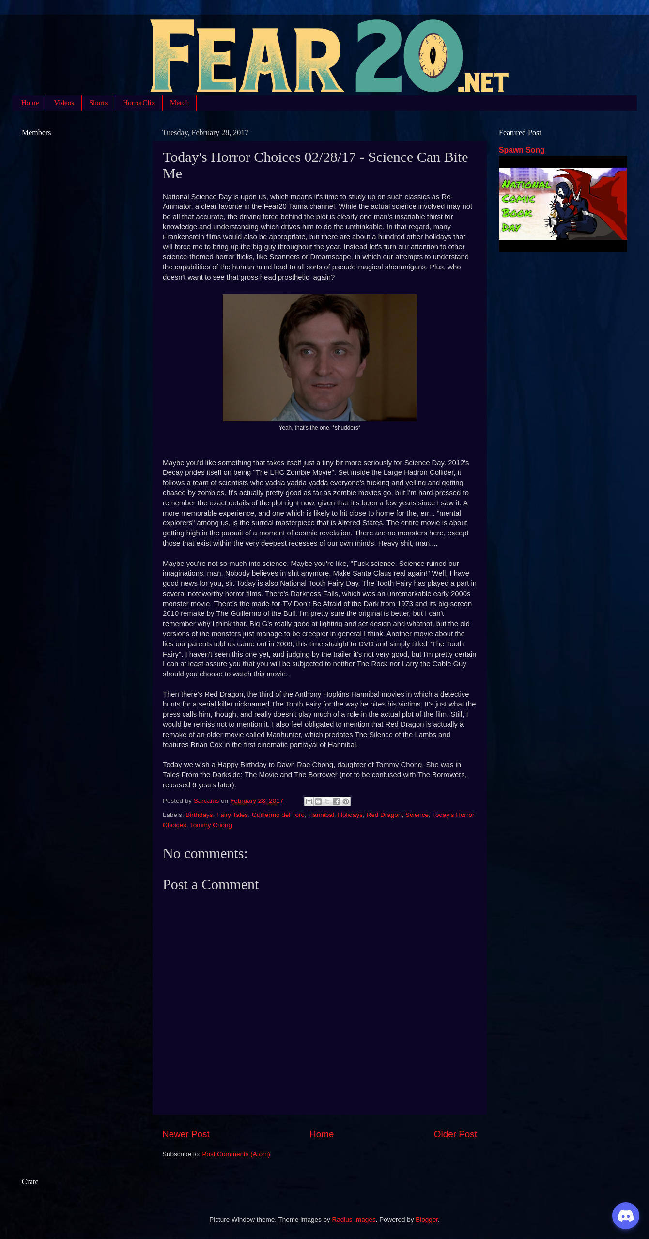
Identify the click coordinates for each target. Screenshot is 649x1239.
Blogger (427, 1219)
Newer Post (186, 1134)
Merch (179, 103)
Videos (64, 103)
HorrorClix (139, 103)
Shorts (98, 103)
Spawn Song (522, 150)
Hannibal (321, 814)
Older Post (455, 1134)
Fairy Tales (232, 814)
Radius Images (354, 1219)
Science (417, 814)
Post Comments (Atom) (236, 1154)
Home (30, 103)
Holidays (350, 814)
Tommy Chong (211, 825)
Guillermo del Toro (278, 814)
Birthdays (199, 814)
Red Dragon (384, 814)
